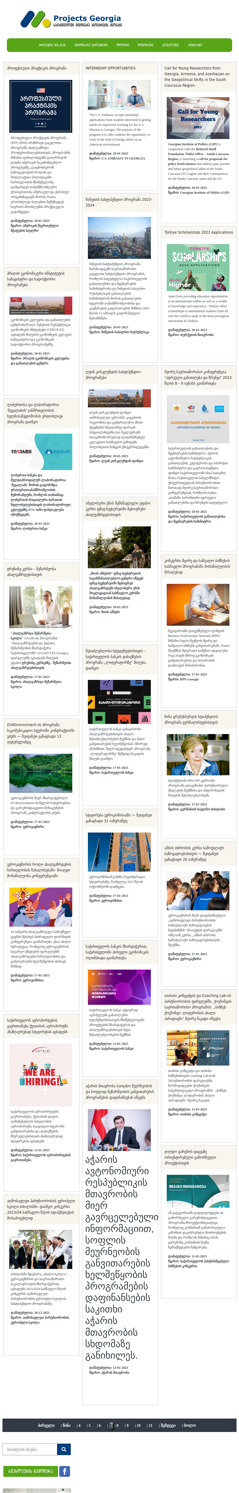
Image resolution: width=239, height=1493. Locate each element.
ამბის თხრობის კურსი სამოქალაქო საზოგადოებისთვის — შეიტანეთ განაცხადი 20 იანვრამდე (194, 853)
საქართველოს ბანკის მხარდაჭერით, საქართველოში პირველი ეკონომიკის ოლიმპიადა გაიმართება (117, 952)
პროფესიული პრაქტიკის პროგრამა (36, 68)
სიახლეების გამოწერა (30, 1471)
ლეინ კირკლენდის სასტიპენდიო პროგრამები (113, 375)
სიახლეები (170, 45)
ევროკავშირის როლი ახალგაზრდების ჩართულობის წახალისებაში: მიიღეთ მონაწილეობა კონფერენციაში (39, 870)
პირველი (46, 1426)
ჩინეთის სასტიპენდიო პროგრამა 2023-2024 (119, 202)
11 (150, 1426)
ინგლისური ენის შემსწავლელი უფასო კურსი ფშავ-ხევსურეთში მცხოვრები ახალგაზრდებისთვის (118, 509)
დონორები (145, 45)
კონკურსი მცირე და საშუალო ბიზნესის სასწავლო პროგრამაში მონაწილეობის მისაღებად (197, 566)
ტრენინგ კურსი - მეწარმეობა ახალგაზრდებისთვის (31, 572)
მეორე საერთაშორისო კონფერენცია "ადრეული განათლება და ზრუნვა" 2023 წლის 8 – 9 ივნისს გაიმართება (198, 377)
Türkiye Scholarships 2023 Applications (199, 232)
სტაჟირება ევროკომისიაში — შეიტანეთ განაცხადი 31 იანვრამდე (119, 818)
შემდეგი (168, 1426)
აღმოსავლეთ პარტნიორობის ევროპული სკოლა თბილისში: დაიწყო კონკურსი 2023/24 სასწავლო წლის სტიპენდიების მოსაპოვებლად (41, 1209)
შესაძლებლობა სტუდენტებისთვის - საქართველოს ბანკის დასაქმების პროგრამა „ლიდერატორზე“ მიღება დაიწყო (116, 659)
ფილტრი (122, 45)
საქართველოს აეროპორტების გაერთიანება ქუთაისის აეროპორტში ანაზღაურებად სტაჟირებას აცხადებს (37, 1026)
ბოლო (190, 1426)
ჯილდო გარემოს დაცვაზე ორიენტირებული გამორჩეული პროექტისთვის (190, 1157)
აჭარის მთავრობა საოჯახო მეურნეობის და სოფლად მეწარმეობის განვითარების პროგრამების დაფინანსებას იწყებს (120, 1091)
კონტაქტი (195, 45)
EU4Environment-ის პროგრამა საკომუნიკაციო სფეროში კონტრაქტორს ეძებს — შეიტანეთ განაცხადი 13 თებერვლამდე (40, 733)
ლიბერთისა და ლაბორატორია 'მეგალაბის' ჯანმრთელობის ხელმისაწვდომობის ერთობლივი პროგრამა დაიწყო (35, 413)
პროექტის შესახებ (52, 45)
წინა (66, 1426)
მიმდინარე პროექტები (91, 45)
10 (139, 1426)
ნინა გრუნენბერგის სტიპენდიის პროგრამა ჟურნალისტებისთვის (191, 719)
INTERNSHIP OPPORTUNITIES (111, 68)
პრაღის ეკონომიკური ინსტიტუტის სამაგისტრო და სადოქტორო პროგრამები (36, 279)
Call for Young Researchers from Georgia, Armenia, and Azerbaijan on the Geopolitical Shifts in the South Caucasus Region (197, 76)
